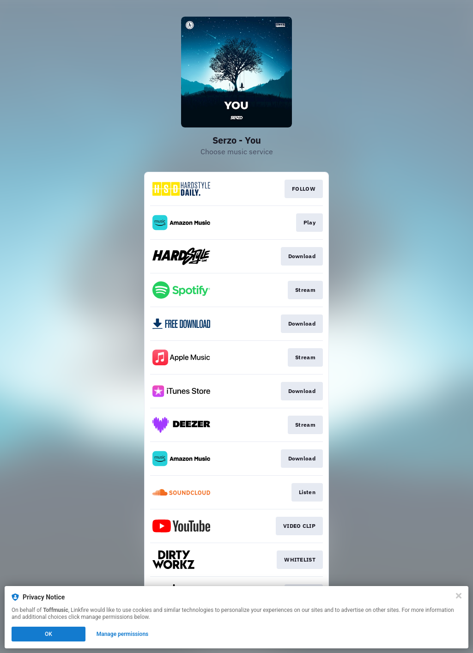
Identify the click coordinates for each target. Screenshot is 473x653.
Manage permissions (123, 634)
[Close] (458, 595)
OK (48, 634)
